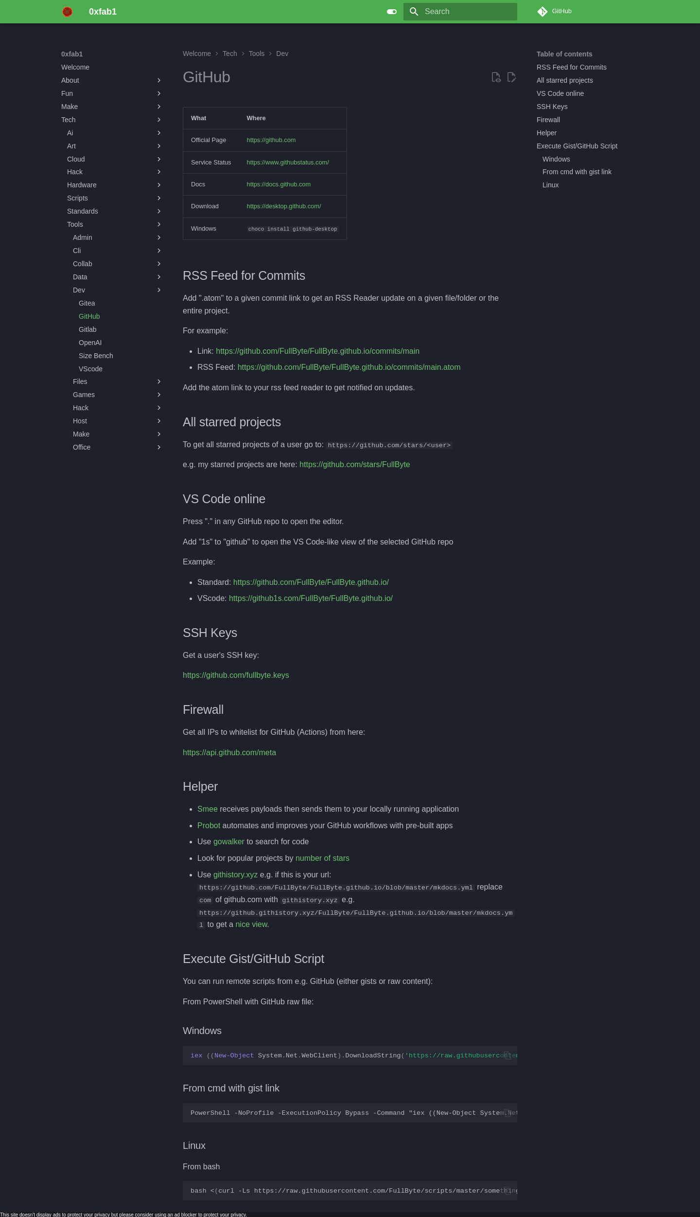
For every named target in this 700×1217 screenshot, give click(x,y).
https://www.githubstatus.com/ (288, 162)
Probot (208, 825)
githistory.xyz (235, 874)
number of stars (323, 858)
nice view (251, 924)
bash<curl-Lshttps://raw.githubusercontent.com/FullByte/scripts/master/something (354, 1190)
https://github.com (271, 140)
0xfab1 (72, 54)
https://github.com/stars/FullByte (354, 464)
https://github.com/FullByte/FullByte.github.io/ (311, 582)
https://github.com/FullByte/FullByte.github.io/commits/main (318, 351)
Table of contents (565, 54)
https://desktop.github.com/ (284, 206)
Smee (207, 809)
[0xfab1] (67, 11)
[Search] (460, 11)
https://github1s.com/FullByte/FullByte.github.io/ (311, 598)
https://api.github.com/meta (229, 752)
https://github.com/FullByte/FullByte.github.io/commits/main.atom (349, 367)
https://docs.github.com (279, 184)
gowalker (229, 841)
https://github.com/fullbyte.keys (236, 675)
